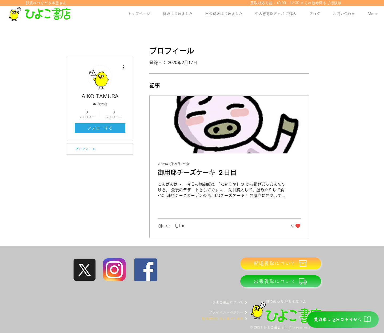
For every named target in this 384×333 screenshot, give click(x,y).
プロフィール (85, 149)
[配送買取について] (280, 263)
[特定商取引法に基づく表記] (222, 318)
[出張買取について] (280, 281)
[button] (276, 13)
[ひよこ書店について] (224, 302)
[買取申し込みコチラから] (343, 319)
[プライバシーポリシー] (224, 312)
